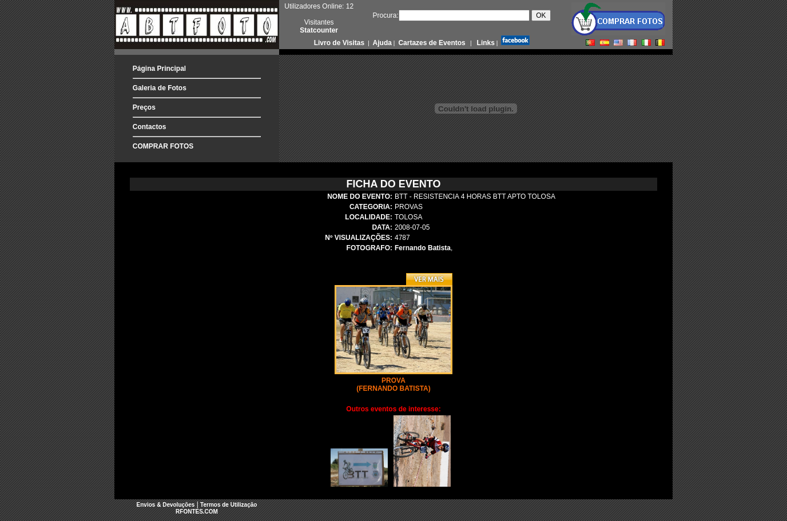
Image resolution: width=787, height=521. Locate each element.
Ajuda (381, 43)
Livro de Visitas (340, 43)
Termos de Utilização (228, 505)
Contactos (149, 127)
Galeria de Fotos (159, 88)
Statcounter (319, 30)
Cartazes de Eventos (431, 43)
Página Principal (159, 69)
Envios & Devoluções (166, 505)
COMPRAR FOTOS (163, 146)
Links (485, 43)
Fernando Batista (423, 248)
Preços (144, 107)
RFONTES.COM (197, 511)
